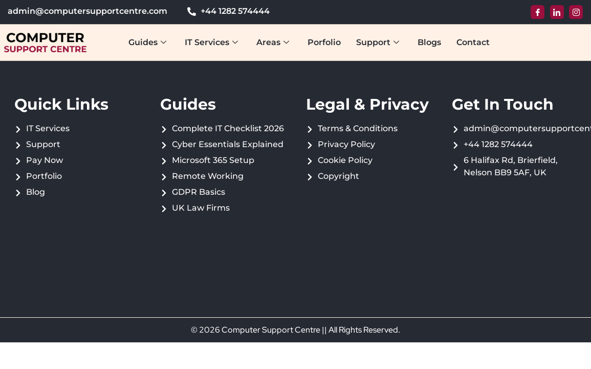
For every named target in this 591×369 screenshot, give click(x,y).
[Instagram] (576, 12)
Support (377, 42)
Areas (272, 42)
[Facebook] (537, 12)
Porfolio (324, 42)
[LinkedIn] (557, 12)
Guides (147, 42)
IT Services (211, 42)
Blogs (429, 42)
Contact (473, 42)
